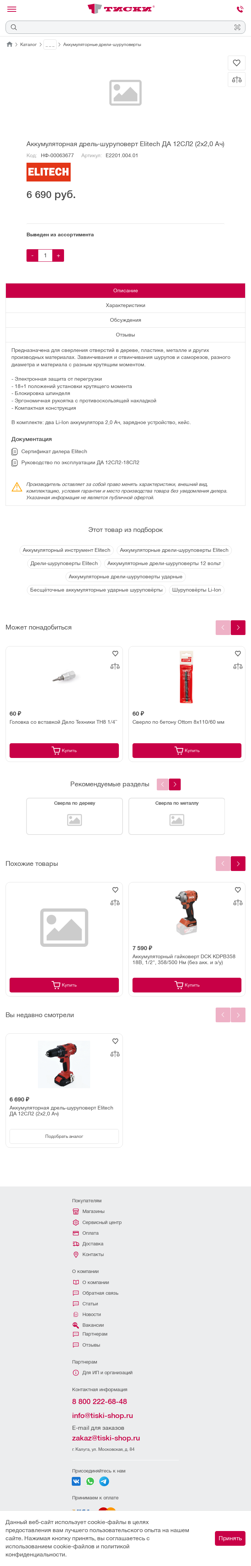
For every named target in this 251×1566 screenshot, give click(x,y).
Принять (230, 1538)
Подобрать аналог (64, 1136)
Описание (125, 290)
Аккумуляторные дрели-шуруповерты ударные (126, 576)
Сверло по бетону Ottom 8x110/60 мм (178, 722)
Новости (87, 1314)
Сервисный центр (97, 1222)
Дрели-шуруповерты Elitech (64, 563)
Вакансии (88, 1325)
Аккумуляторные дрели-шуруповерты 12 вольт (164, 563)
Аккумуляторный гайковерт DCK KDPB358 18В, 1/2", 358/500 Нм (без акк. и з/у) (184, 959)
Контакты (89, 1255)
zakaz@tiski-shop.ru (106, 1438)
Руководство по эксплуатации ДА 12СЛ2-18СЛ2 (75, 462)
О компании (91, 1282)
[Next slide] (238, 627)
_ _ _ (50, 44)
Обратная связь (96, 1293)
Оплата (86, 1233)
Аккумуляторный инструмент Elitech (66, 550)
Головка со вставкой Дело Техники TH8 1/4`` (63, 722)
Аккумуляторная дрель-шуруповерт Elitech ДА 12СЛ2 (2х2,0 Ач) (61, 1111)
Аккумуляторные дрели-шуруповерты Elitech (174, 550)
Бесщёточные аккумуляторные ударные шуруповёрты (96, 590)
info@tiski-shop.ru (102, 1415)
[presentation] (175, 784)
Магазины (89, 1211)
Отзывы (125, 335)
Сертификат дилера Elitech (49, 451)
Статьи (85, 1303)
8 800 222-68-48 (99, 1401)
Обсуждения (125, 320)
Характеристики (125, 305)
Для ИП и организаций (102, 1373)
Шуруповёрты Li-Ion (196, 590)
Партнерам (90, 1334)
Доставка (88, 1243)
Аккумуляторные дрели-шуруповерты (102, 44)
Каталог (28, 44)
